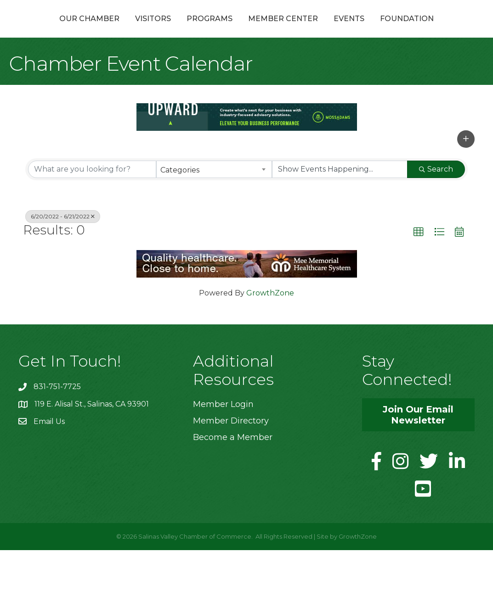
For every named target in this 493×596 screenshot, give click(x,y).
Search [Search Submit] (436, 215)
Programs (195, 29)
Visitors (139, 29)
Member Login (223, 450)
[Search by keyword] (92, 215)
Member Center (367, 29)
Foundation (246, 64)
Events (433, 29)
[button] (466, 185)
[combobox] (214, 215)
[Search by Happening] (340, 215)
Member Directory (231, 467)
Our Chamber (75, 29)
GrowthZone (270, 338)
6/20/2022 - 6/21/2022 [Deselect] (63, 262)
